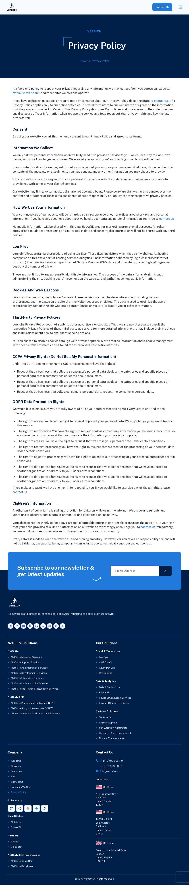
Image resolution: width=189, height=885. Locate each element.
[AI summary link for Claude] (28, 808)
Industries (16, 771)
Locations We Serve (22, 787)
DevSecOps (105, 673)
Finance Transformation (112, 738)
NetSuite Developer (22, 866)
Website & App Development (115, 733)
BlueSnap (16, 847)
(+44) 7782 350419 (111, 760)
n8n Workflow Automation (113, 728)
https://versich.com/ (26, 93)
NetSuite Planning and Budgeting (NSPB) (33, 703)
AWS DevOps (106, 662)
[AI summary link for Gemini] (36, 808)
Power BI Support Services (114, 703)
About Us (16, 760)
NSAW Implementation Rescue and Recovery (35, 713)
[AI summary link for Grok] (44, 808)
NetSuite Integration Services (27, 678)
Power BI (104, 692)
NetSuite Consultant (22, 861)
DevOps (103, 657)
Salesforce (105, 717)
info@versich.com (110, 771)
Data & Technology (109, 687)
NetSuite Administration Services (29, 667)
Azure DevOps (107, 667)
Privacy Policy (102, 60)
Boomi (14, 841)
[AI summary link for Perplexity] (19, 808)
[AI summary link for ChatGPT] (11, 808)
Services (16, 766)
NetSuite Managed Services (26, 657)
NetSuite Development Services (29, 673)
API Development (108, 722)
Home (85, 60)
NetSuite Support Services (26, 662)
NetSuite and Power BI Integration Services (34, 688)
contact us (161, 101)
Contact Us (162, 7)
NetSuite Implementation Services (30, 683)
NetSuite (16, 822)
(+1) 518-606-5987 (111, 766)
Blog (13, 776)
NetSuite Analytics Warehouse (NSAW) (32, 708)
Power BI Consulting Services (115, 697)
